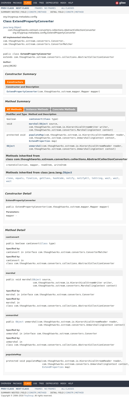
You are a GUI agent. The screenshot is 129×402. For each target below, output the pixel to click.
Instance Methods (37, 109)
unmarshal (35, 146)
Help (70, 3)
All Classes (67, 8)
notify (70, 178)
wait (107, 178)
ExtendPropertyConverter (22, 91)
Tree (41, 3)
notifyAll (83, 178)
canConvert (35, 119)
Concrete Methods (64, 109)
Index (63, 3)
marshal (33, 124)
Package (17, 3)
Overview (6, 3)
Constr (32, 12)
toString (97, 178)
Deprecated (52, 3)
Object (44, 124)
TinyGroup (29, 396)
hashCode (58, 178)
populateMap (36, 135)
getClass (45, 178)
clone (9, 178)
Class (47, 119)
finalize (31, 178)
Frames (39, 8)
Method (42, 12)
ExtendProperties (39, 141)
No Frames (50, 8)
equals (20, 178)
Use (35, 3)
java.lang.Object (12, 27)
